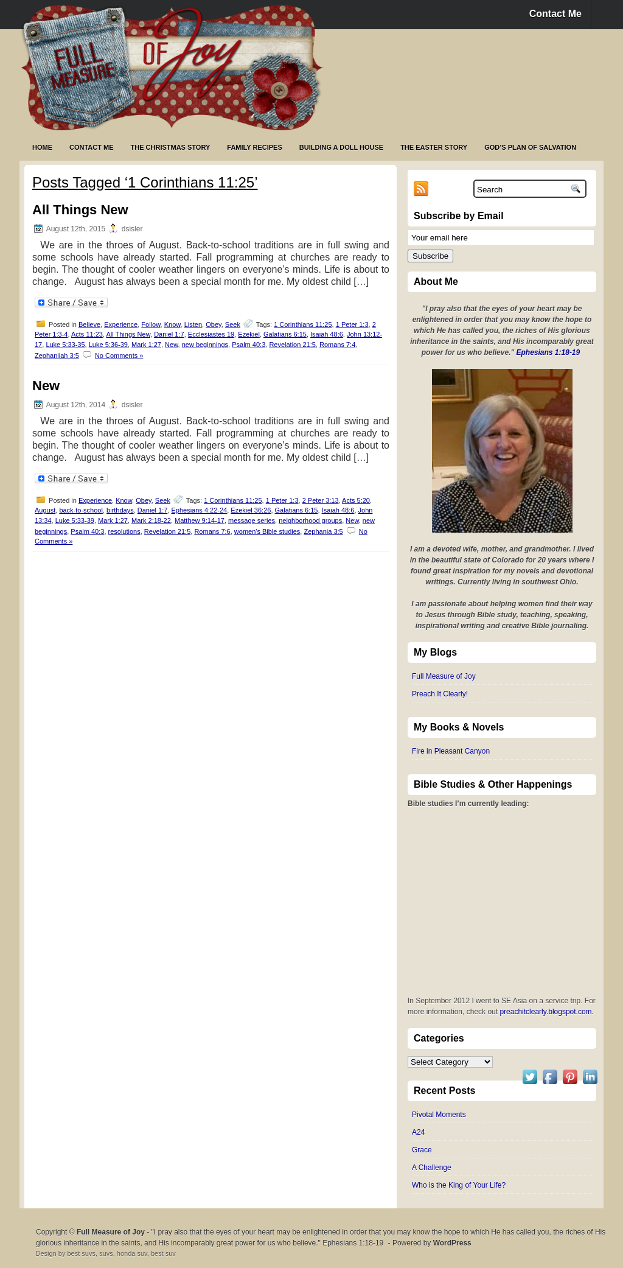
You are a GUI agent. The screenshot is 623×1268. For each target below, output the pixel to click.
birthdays (120, 510)
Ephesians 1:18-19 (548, 352)
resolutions (124, 531)
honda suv (132, 1253)
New (171, 344)
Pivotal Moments (439, 1114)
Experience (120, 324)
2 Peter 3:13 (320, 500)
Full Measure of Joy (444, 676)
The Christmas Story (171, 147)
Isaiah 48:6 (326, 334)
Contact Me (555, 14)
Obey (213, 324)
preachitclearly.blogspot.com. (546, 1011)
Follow (150, 324)
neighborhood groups (310, 520)
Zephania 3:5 (323, 531)
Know (172, 324)
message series (251, 520)
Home (42, 147)
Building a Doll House (341, 147)
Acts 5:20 (356, 500)
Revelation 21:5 (292, 344)
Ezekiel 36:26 (251, 510)
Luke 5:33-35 (65, 344)
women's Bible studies (267, 531)
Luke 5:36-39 (108, 344)
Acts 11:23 (87, 334)
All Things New (80, 209)
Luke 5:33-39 (74, 520)
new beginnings (205, 344)
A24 (418, 1132)
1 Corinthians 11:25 (303, 324)
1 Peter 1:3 (352, 324)
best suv (163, 1253)
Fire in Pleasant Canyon (451, 751)
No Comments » (119, 355)
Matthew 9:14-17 (199, 520)
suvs (106, 1253)
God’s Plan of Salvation (530, 147)
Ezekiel (248, 334)
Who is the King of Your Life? (459, 1185)
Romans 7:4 (337, 344)
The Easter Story (433, 147)
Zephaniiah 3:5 (57, 355)
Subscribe (430, 256)
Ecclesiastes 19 (211, 334)
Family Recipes (254, 147)
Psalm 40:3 (248, 344)
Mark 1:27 (146, 344)
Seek (232, 324)
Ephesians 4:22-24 (199, 510)
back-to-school (81, 510)
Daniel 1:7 (169, 334)
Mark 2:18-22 (151, 520)
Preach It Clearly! (440, 694)
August (45, 510)
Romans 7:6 (212, 531)
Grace (422, 1150)
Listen (193, 324)
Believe (89, 324)
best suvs (81, 1253)
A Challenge (431, 1167)
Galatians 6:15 (285, 334)
